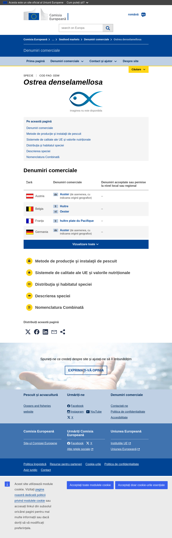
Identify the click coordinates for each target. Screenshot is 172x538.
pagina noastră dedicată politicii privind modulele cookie (30, 495)
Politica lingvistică (35, 464)
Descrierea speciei (38, 151)
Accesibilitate (119, 417)
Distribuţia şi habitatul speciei (45, 145)
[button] (28, 331)
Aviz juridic (30, 470)
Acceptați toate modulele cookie (90, 485)
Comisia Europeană (35, 39)
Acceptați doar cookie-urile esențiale (141, 485)
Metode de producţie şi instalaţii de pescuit (54, 133)
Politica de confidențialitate (128, 411)
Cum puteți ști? (77, 2)
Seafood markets (69, 39)
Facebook (75, 443)
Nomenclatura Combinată (43, 157)
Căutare (108, 28)
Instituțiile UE (119, 443)
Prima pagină (36, 61)
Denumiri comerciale (96, 39)
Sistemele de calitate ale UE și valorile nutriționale (59, 139)
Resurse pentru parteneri (66, 464)
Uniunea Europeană (124, 449)
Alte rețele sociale (78, 449)
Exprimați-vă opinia (86, 370)
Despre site (130, 61)
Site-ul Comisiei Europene (40, 443)
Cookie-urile (93, 464)
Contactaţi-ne (119, 405)
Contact (46, 470)
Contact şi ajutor (101, 61)
